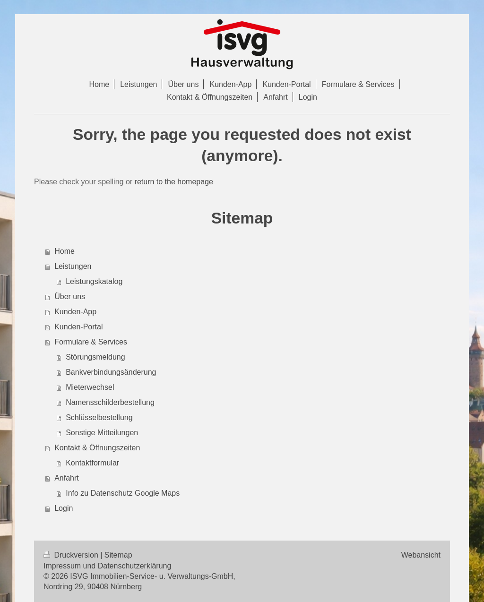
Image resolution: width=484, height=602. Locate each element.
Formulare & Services (90, 342)
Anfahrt (66, 478)
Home (64, 251)
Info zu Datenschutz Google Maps (123, 493)
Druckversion (71, 555)
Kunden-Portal (78, 327)
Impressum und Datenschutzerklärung (107, 566)
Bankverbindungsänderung (111, 372)
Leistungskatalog (94, 281)
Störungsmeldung (95, 357)
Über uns (69, 296)
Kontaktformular (92, 463)
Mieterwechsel (90, 387)
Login (63, 508)
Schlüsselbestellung (99, 417)
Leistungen (72, 266)
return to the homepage (174, 182)
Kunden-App (75, 312)
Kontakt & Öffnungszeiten (97, 448)
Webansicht (421, 555)
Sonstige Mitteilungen (102, 433)
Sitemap (118, 555)
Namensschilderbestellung (110, 402)
